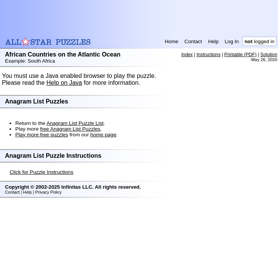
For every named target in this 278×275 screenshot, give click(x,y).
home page (103, 135)
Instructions (209, 54)
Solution (268, 54)
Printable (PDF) (240, 54)
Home (171, 41)
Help (213, 41)
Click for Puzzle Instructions (41, 172)
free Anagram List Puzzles (70, 129)
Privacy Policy (48, 192)
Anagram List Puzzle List (75, 123)
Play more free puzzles (41, 135)
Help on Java (64, 82)
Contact (193, 41)
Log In (232, 41)
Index (187, 54)
